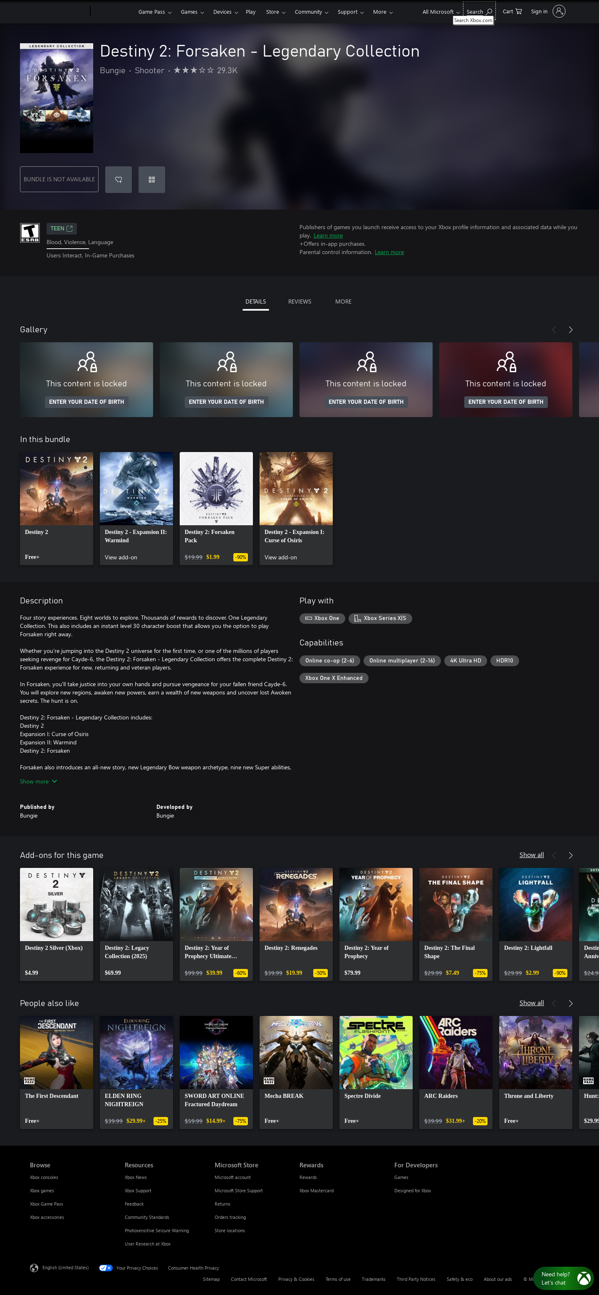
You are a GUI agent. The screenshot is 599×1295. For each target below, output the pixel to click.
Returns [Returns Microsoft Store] (222, 1203)
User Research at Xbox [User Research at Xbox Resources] (148, 1243)
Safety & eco (460, 1279)
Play (250, 11)
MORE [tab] (343, 301)
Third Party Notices (416, 1279)
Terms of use (338, 1279)
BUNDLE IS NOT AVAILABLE (59, 179)
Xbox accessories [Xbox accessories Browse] (47, 1217)
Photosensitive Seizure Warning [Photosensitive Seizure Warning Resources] (157, 1230)
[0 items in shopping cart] (512, 10)
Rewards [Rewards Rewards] (308, 1177)
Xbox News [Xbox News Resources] (136, 1177)
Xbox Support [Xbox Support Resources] (138, 1190)
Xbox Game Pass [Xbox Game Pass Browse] (46, 1203)
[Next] (570, 330)
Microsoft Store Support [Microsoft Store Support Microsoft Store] (239, 1190)
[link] (56, 508)
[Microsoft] (58, 11)
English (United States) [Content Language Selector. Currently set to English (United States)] (65, 1267)
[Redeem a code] (152, 179)
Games (189, 11)
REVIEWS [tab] (299, 301)
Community (308, 11)
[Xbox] (113, 11)
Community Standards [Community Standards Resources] (147, 1217)
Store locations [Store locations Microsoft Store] (230, 1230)
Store (272, 11)
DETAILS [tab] (255, 301)
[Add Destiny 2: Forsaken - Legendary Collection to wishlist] (118, 179)
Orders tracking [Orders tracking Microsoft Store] (230, 1217)
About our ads (498, 1279)
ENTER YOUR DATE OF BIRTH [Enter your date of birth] (86, 402)
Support (347, 11)
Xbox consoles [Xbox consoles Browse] (44, 1177)
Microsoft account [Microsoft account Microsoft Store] (233, 1177)
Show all (532, 854)
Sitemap (211, 1279)
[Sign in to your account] (547, 11)
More (379, 11)
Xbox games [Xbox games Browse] (42, 1190)
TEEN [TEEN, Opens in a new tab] (62, 228)
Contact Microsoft (249, 1279)
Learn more (328, 235)
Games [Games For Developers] (401, 1177)
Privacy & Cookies (296, 1279)
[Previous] (554, 330)
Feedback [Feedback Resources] (134, 1203)
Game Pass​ (152, 11)
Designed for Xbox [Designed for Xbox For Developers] (412, 1190)
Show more (38, 781)
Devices (222, 11)
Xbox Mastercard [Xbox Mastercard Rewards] (317, 1190)
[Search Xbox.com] (479, 10)
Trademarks (374, 1279)
